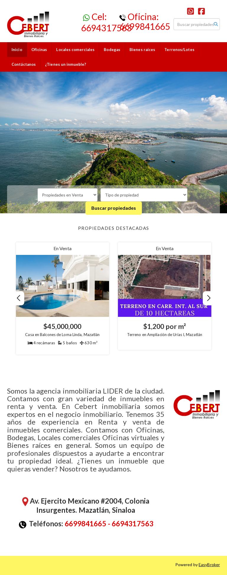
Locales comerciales (75, 49)
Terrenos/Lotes (179, 49)
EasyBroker (209, 564)
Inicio (17, 49)
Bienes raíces (142, 49)
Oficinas (39, 49)
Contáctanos (24, 64)
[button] (209, 298)
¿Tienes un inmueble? (65, 64)
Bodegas (112, 49)
